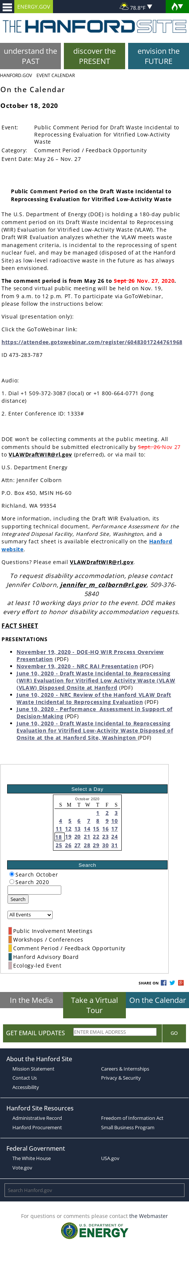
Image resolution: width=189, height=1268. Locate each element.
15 (96, 828)
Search (18, 899)
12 (68, 828)
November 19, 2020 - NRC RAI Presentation (77, 666)
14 (87, 828)
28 (87, 845)
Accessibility (25, 1087)
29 (96, 845)
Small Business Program (127, 1127)
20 (77, 836)
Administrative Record (37, 1118)
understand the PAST (30, 56)
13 (77, 828)
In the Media (31, 1000)
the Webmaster (148, 1215)
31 (114, 845)
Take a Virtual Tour (94, 1005)
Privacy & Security (121, 1077)
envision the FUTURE (159, 56)
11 (59, 828)
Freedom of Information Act (132, 1118)
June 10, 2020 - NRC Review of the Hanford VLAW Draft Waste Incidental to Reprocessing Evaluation (94, 698)
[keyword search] (34, 890)
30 (105, 845)
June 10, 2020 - (38, 709)
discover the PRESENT (94, 56)
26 (68, 845)
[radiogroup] (11, 874)
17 (114, 828)
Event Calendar (55, 75)
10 (114, 820)
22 (96, 836)
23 (105, 836)
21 (87, 836)
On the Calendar (157, 1000)
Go (174, 1033)
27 (77, 845)
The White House (31, 1158)
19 (68, 836)
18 (58, 836)
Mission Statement (33, 1068)
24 (114, 836)
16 (105, 828)
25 (59, 845)
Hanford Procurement (37, 1127)
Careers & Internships (125, 1068)
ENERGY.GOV (33, 6)
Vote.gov (22, 1167)
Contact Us (24, 1077)
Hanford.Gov (16, 75)
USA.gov (110, 1158)
